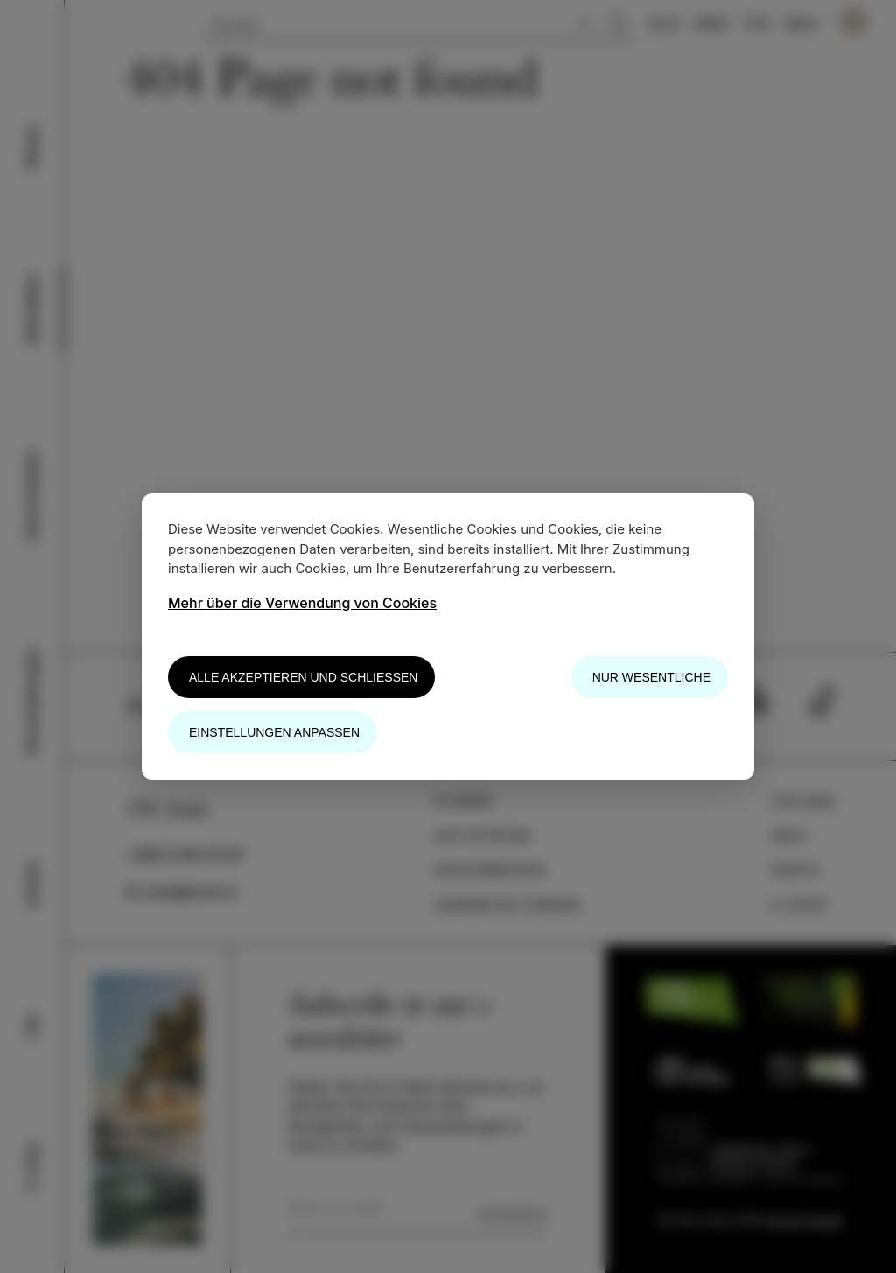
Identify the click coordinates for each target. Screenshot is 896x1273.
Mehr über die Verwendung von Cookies (302, 603)
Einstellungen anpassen (274, 732)
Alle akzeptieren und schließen (303, 677)
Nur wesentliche (651, 677)
